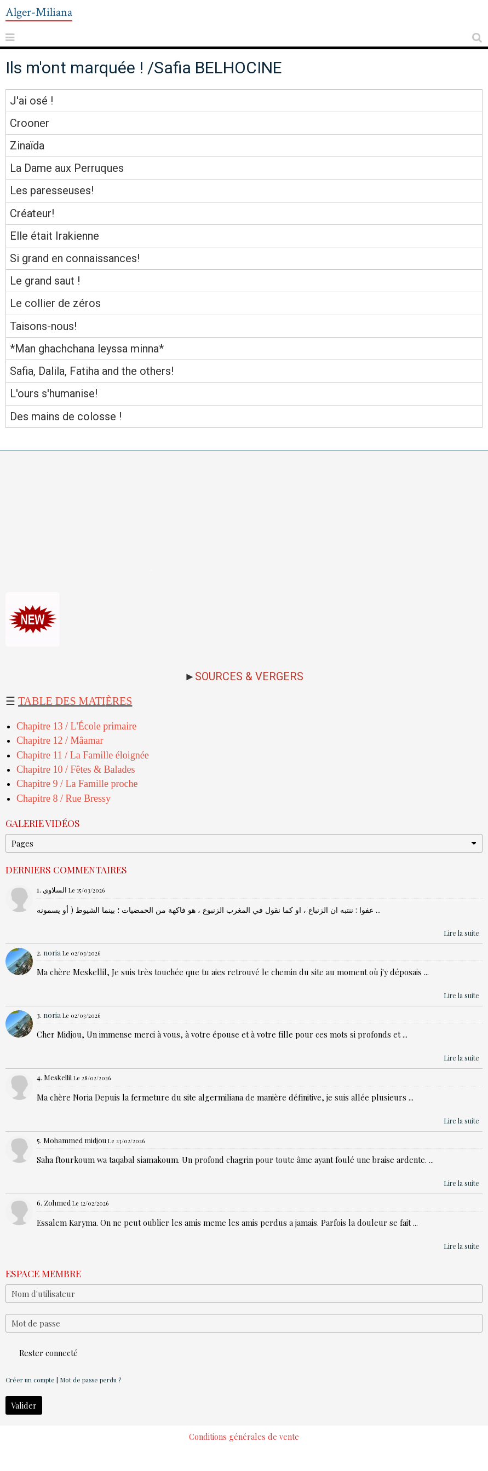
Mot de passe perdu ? (90, 1380)
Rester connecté (41, 1352)
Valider (24, 1405)
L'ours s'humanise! (53, 394)
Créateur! (32, 213)
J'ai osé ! (31, 100)
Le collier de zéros (55, 303)
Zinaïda (27, 145)
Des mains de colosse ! (66, 416)
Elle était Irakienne (54, 235)
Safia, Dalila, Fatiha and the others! (92, 371)
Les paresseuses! (52, 191)
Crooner (29, 123)
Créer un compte (30, 1380)
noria (52, 952)
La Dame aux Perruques (67, 168)
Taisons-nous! (43, 326)
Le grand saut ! (45, 280)
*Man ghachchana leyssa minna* (87, 348)
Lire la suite (461, 933)
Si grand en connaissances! (75, 258)
